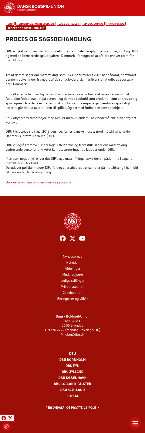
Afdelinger (72, 268)
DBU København (72, 378)
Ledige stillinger (73, 281)
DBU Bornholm (72, 360)
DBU (10, 24)
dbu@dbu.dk (74, 334)
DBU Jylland (72, 372)
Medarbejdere (72, 274)
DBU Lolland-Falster (72, 384)
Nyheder (72, 262)
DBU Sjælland (72, 390)
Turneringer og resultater (35, 24)
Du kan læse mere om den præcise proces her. (39, 182)
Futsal (73, 396)
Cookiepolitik (72, 293)
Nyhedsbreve (72, 256)
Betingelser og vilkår (72, 299)
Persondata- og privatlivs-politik (72, 408)
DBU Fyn (72, 366)
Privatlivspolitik (72, 287)
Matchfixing (115, 24)
